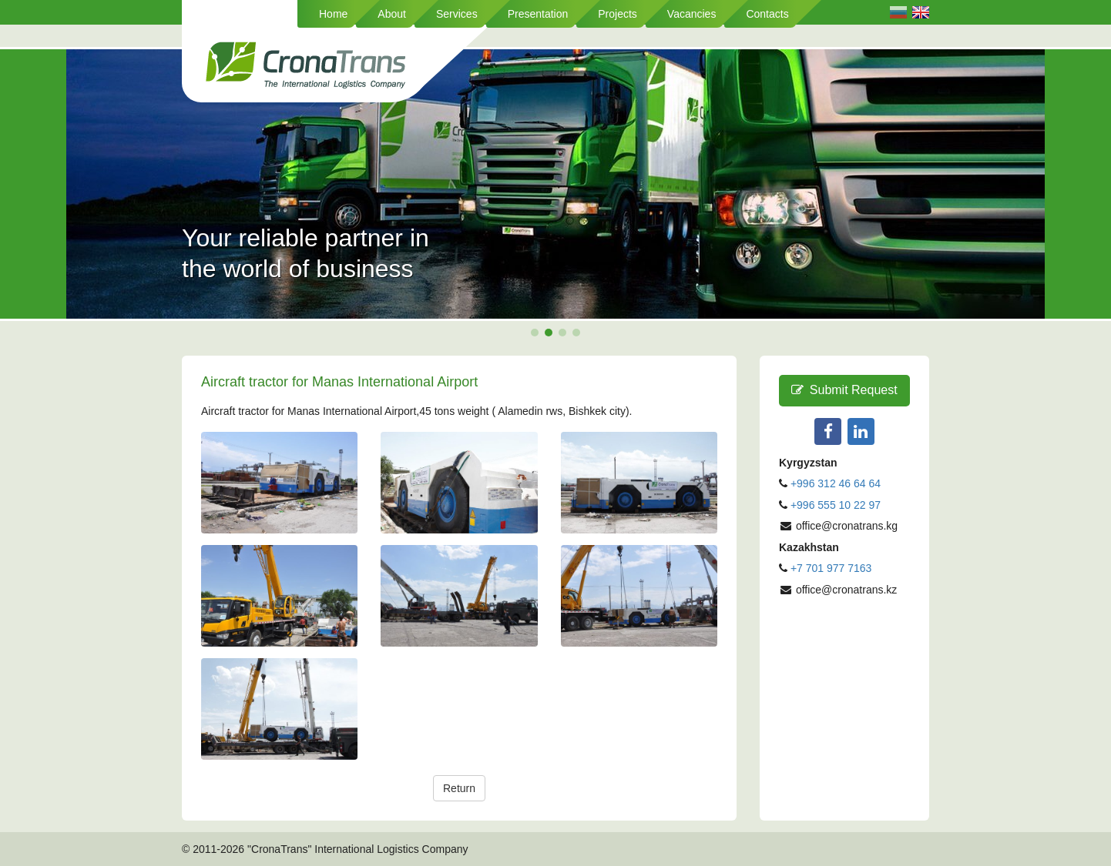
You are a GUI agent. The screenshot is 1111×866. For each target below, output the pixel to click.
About (392, 14)
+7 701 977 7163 (831, 568)
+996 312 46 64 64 (835, 483)
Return (459, 788)
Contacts (767, 14)
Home (333, 14)
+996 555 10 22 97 (835, 505)
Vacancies (692, 14)
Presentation (538, 14)
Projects (617, 14)
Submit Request (844, 389)
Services (457, 14)
